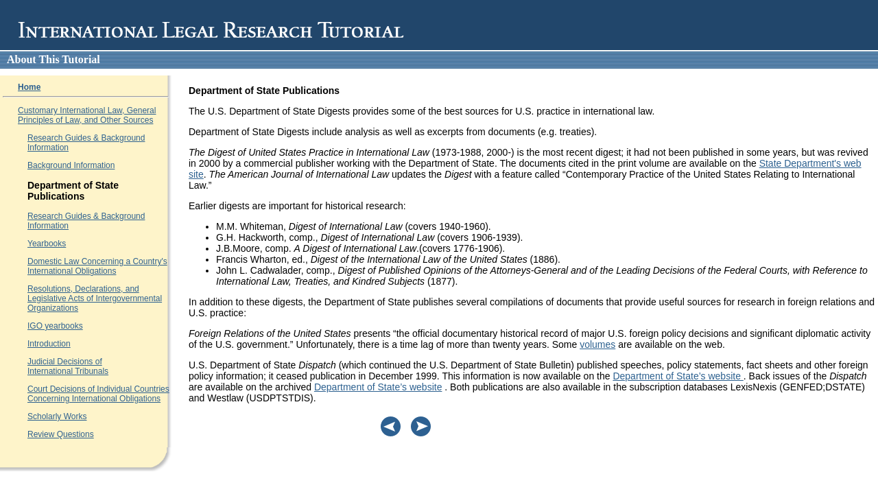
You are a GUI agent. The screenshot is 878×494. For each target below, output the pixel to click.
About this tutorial (53, 59)
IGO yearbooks (55, 326)
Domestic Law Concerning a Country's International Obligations (97, 266)
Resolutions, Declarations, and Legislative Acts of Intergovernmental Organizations (94, 298)
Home (29, 87)
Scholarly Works (56, 416)
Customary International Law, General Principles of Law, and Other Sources (87, 115)
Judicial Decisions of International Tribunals (67, 366)
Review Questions (60, 434)
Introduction (49, 344)
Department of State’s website (678, 375)
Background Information (71, 165)
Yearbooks (46, 243)
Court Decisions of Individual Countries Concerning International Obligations (98, 393)
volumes (597, 344)
